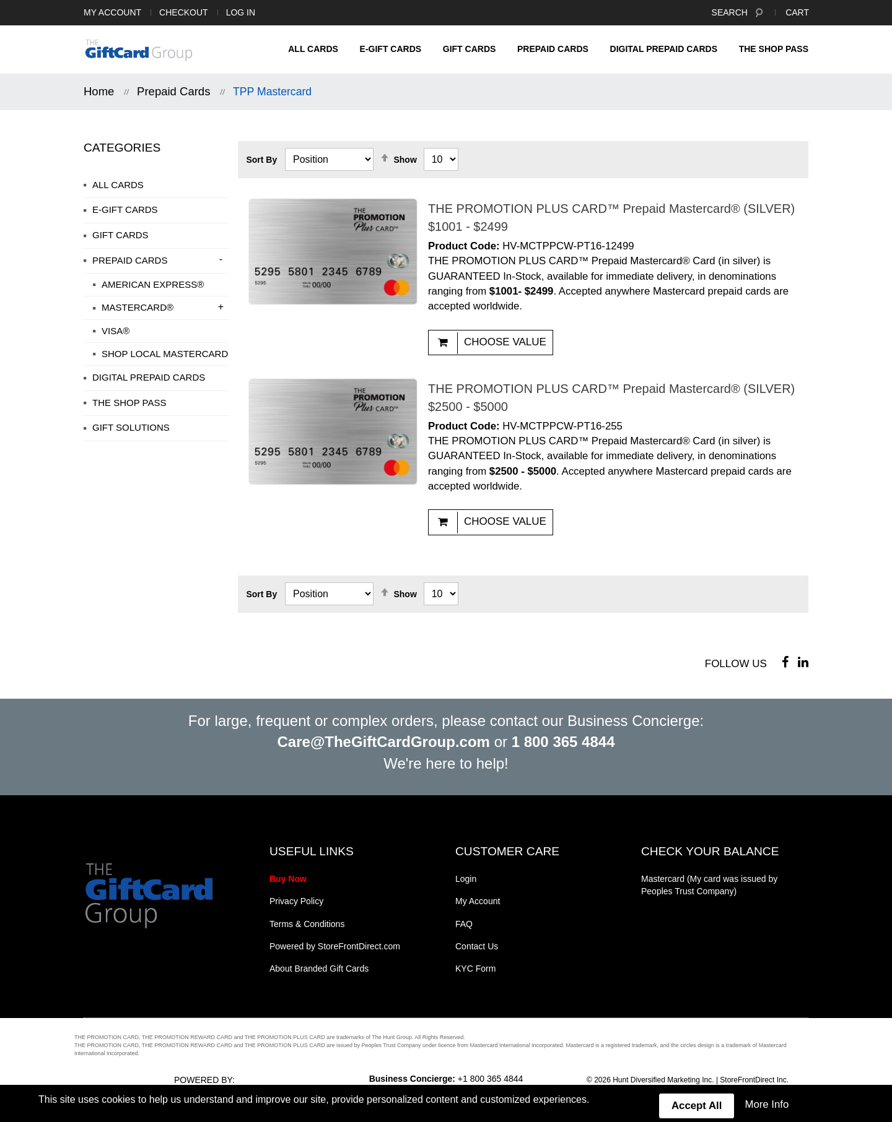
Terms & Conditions (306, 924)
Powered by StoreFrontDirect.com (334, 946)
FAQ (464, 924)
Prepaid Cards (173, 91)
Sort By (261, 160)
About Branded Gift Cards (319, 968)
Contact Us (476, 946)
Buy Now (288, 879)
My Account (112, 12)
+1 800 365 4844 (490, 1079)
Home (99, 91)
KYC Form (475, 968)
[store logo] (139, 50)
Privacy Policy (296, 901)
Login (465, 879)
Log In (240, 12)
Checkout (183, 12)
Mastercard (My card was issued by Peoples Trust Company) (709, 885)
